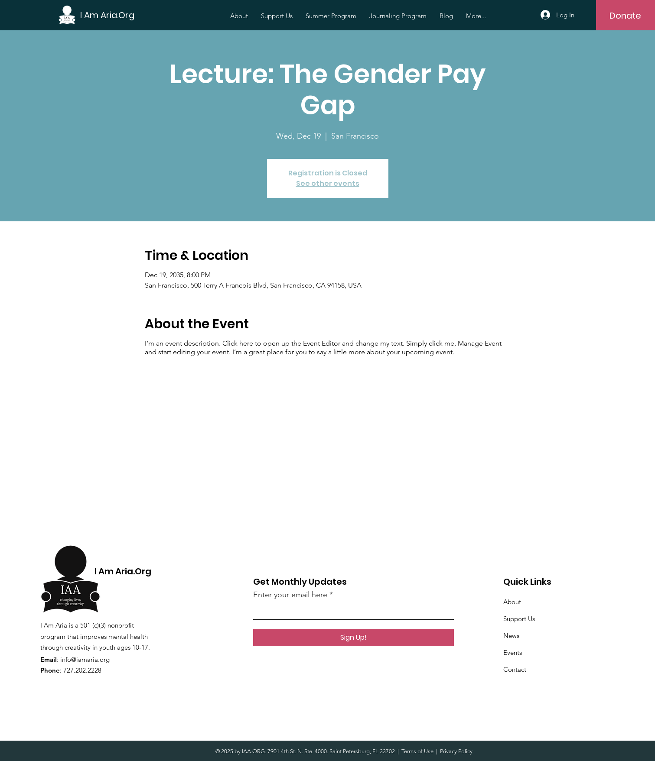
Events (512, 652)
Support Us (519, 619)
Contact (514, 669)
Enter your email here (290, 595)
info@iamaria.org (85, 659)
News (511, 635)
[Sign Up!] (353, 637)
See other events (327, 183)
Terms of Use (417, 751)
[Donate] (625, 15)
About (512, 602)
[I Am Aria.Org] (107, 15)
